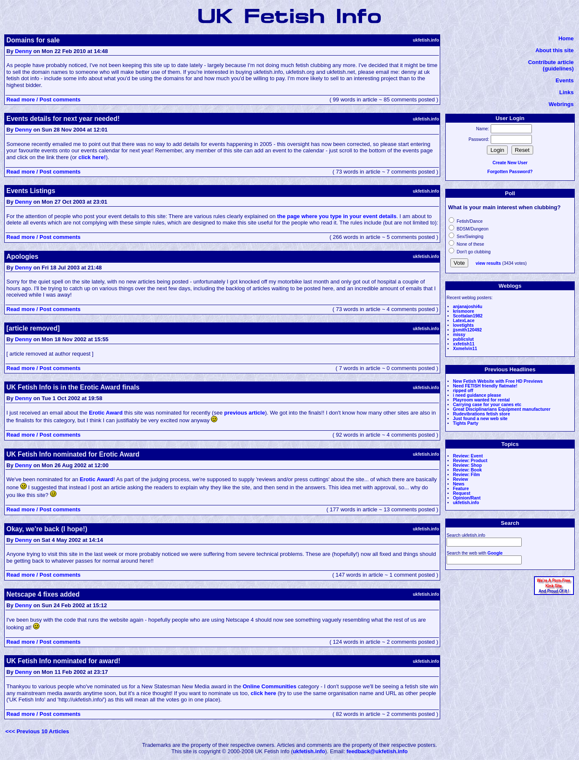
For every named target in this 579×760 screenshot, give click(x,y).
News (458, 484)
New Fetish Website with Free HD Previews (498, 381)
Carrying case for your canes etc (487, 404)
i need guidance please (477, 395)
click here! (92, 157)
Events (565, 80)
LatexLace (464, 320)
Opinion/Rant (467, 498)
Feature (461, 488)
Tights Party (465, 423)
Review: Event (468, 456)
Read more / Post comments (43, 99)
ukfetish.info (466, 502)
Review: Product (470, 460)
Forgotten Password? (510, 171)
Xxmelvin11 (465, 348)
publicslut (463, 339)
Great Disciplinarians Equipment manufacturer (502, 409)
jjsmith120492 (467, 330)
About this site (554, 50)
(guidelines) (558, 68)
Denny (23, 51)
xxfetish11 (464, 344)
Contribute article (551, 62)
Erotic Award (105, 412)
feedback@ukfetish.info (377, 751)
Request (461, 493)
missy (459, 334)
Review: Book (467, 470)
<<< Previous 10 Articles (37, 731)
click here (263, 693)
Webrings (561, 104)
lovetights (463, 325)
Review (460, 479)
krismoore (463, 311)
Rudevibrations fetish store (481, 414)
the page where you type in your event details (336, 216)
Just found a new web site (480, 418)
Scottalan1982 (468, 316)
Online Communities (269, 686)
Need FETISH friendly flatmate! (485, 386)
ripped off (463, 390)
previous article (244, 412)
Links (566, 92)
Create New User (510, 162)
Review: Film (466, 474)
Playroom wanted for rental (481, 400)
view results (488, 263)
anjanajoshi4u (467, 306)
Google (495, 553)
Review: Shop (467, 465)
